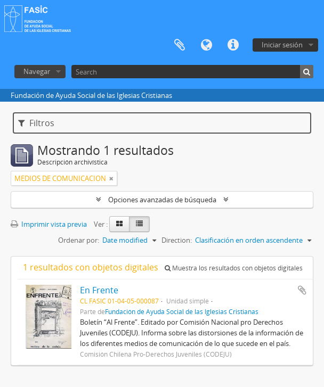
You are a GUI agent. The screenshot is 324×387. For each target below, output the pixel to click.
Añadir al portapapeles (302, 290)
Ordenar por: (78, 240)
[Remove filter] (111, 178)
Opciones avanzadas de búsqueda (162, 199)
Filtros (36, 123)
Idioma (206, 45)
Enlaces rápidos (233, 45)
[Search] (192, 71)
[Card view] (119, 224)
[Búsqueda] (306, 71)
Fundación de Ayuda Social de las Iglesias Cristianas (181, 311)
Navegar (36, 71)
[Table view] (139, 224)
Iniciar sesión (282, 45)
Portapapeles (179, 45)
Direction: (176, 240)
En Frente (99, 290)
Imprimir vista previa (49, 224)
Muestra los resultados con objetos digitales (234, 268)
